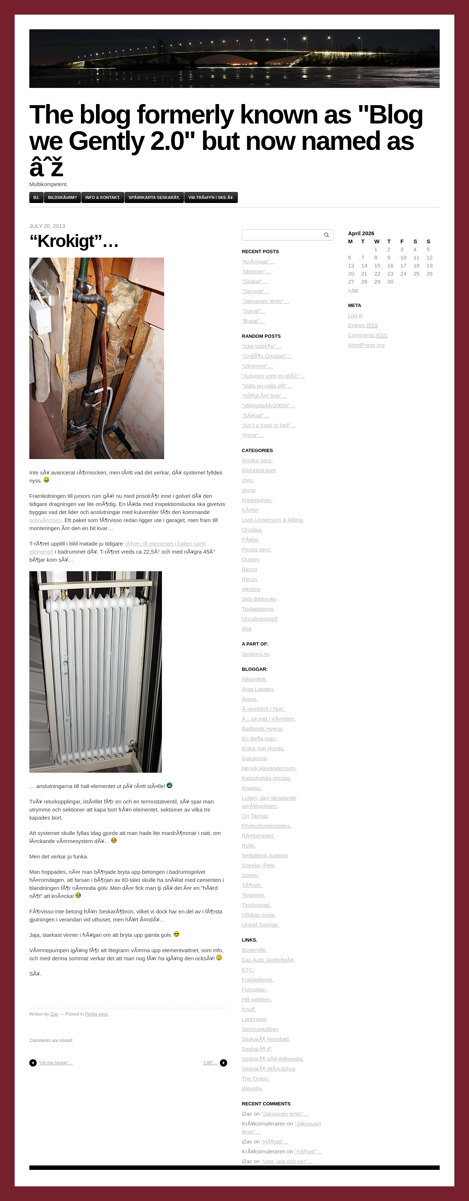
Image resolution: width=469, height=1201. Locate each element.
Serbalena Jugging (265, 855)
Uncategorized (259, 619)
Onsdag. (252, 529)
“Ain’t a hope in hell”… (269, 425)
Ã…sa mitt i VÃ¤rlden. (269, 719)
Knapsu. (252, 788)
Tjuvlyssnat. (256, 905)
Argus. (250, 699)
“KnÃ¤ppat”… (258, 261)
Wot (246, 628)
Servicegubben (260, 1029)
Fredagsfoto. (257, 500)
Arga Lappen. (258, 689)
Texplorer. (254, 895)
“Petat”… (253, 435)
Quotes (250, 559)
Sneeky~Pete (258, 865)
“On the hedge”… (56, 1062)
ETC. (248, 970)
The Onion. (255, 1078)
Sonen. (250, 875)
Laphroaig (254, 1019)
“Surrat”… (254, 311)
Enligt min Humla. (263, 748)
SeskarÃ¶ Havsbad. (266, 1039)
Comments (368, 335)
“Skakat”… (255, 281)
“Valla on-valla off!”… (267, 386)
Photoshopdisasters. (267, 826)
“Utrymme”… (257, 366)
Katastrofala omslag (266, 778)
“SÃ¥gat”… (255, 415)
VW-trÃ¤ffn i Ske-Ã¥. (211, 197)
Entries (363, 325)
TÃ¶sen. (252, 885)
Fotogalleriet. (258, 979)
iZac (54, 1014)
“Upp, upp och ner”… (287, 1161)
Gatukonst (254, 758)
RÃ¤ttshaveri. (258, 835)
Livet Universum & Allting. (273, 520)
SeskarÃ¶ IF (257, 1049)
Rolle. (249, 845)
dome (249, 490)
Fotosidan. (254, 989)
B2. (36, 197)
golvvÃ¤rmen (45, 520)
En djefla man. (259, 738)
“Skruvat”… (256, 291)
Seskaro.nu (256, 654)
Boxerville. (254, 950)
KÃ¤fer (250, 510)
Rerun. (250, 579)
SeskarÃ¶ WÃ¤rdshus (268, 1068)
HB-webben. (257, 999)
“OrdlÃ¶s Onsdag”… (267, 356)
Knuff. (249, 1009)
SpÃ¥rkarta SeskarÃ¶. (154, 197)
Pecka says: (97, 1014)
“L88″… (210, 1062)
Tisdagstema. (258, 609)
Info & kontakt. (102, 197)
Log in (355, 315)
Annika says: (257, 460)
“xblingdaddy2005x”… (268, 405)
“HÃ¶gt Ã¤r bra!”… (264, 395)
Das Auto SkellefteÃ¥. (268, 960)
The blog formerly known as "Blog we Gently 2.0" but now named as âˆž (226, 141)
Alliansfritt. (254, 679)
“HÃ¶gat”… (275, 1141)
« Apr (353, 290)
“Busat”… (253, 321)
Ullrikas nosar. (259, 915)
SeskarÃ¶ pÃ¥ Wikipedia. (273, 1059)
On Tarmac (255, 816)
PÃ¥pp (250, 539)
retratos (251, 589)
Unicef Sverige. (260, 924)
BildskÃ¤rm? (62, 197)
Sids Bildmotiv (259, 599)
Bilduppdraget (259, 470)
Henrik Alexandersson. (269, 768)
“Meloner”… (256, 271)
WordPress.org (366, 345)
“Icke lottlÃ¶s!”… (262, 346)
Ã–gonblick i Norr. (263, 709)
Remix (250, 569)
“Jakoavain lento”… (265, 301)
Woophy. (252, 1088)
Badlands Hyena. (263, 728)
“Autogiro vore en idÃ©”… (273, 376)
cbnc (248, 480)
